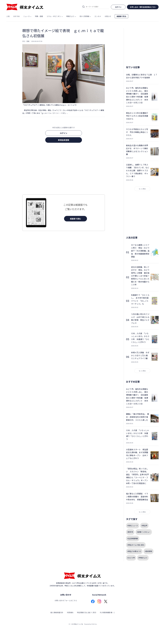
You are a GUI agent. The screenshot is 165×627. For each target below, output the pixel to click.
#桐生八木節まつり (134, 551)
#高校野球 (148, 551)
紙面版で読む (75, 218)
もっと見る (142, 189)
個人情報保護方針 (56, 612)
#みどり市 (131, 558)
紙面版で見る (121, 16)
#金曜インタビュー (144, 532)
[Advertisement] (63, 169)
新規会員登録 (63, 140)
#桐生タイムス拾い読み (135, 545)
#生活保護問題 (132, 538)
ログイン (63, 133)
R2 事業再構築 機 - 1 (107, 612)
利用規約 (70, 612)
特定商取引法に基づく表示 (86, 612)
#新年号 (130, 532)
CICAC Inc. (94, 624)
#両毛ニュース (132, 525)
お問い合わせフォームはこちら (66, 600)
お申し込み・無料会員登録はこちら (143, 7)
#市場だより (142, 558)
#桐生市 (144, 525)
